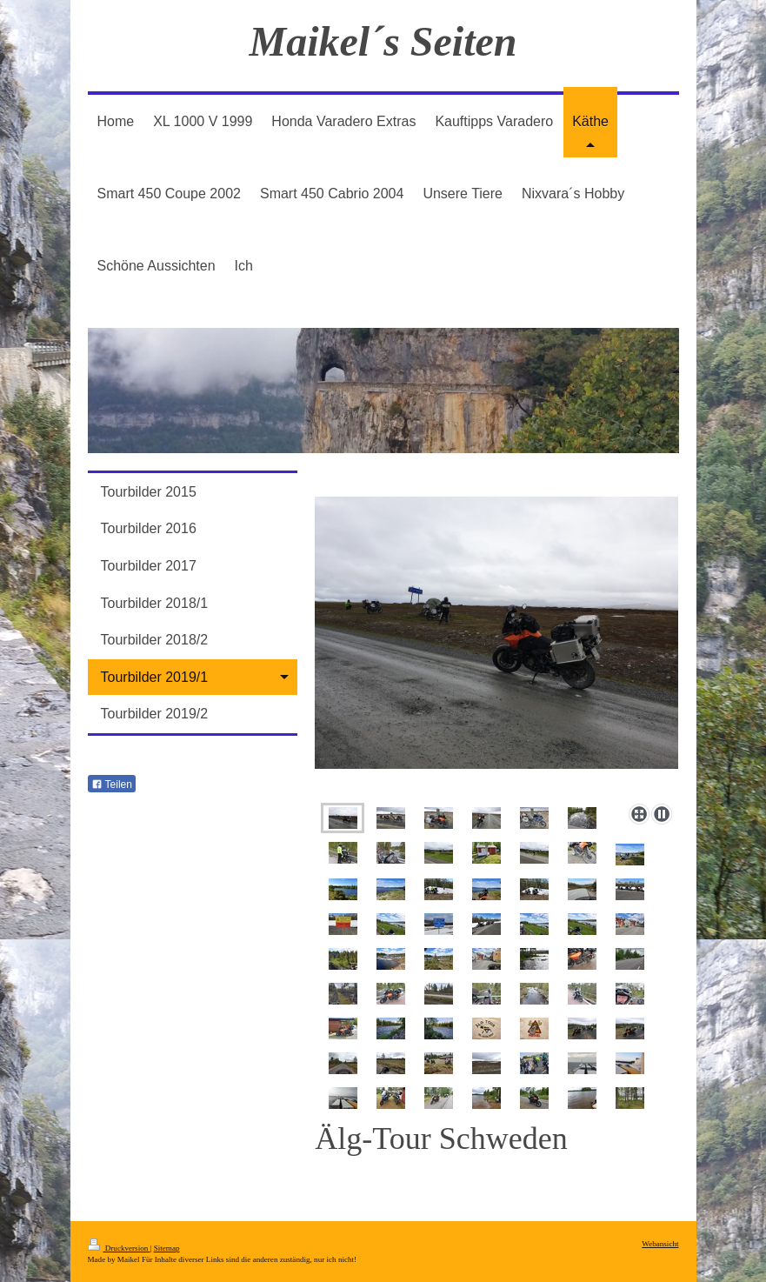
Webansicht (660, 1243)
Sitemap (167, 1248)
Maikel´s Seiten (383, 41)
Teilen (111, 784)
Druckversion (119, 1248)
